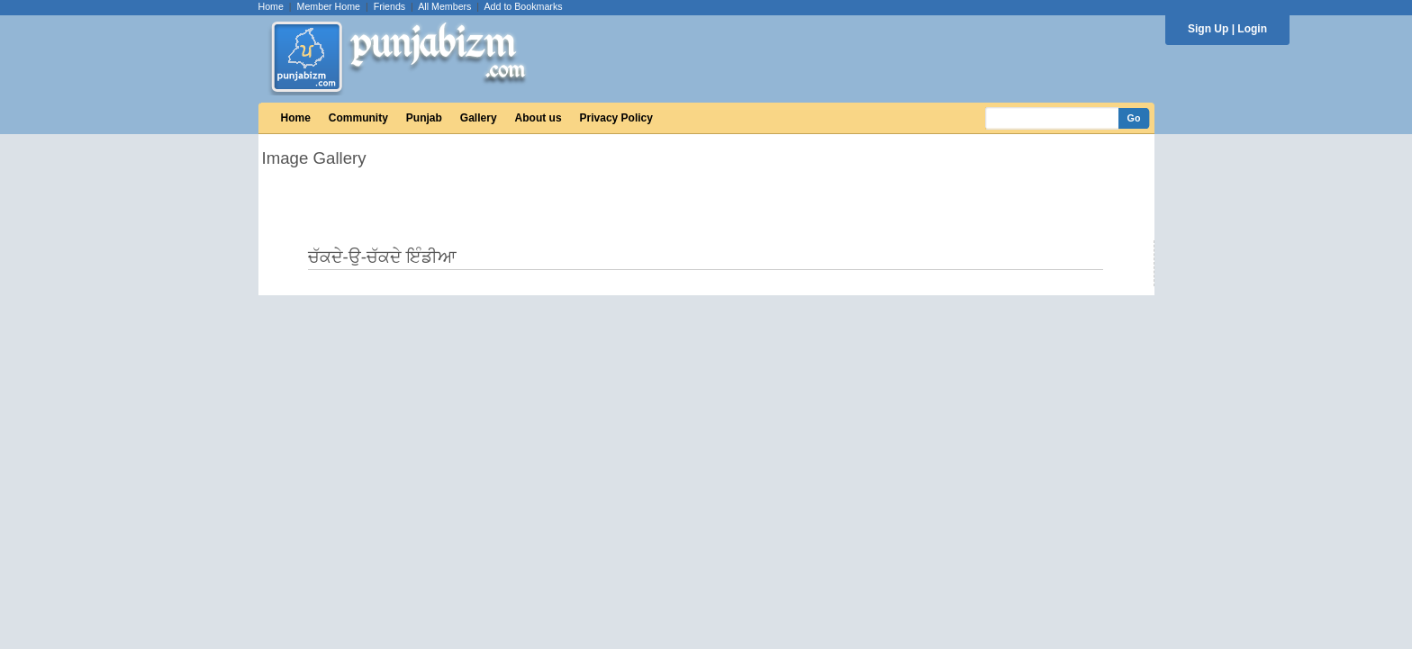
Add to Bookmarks (523, 6)
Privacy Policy (616, 118)
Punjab (424, 118)
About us (538, 118)
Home (271, 6)
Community (358, 118)
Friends (390, 6)
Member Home (328, 6)
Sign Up (1208, 29)
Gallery (478, 118)
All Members (444, 6)
